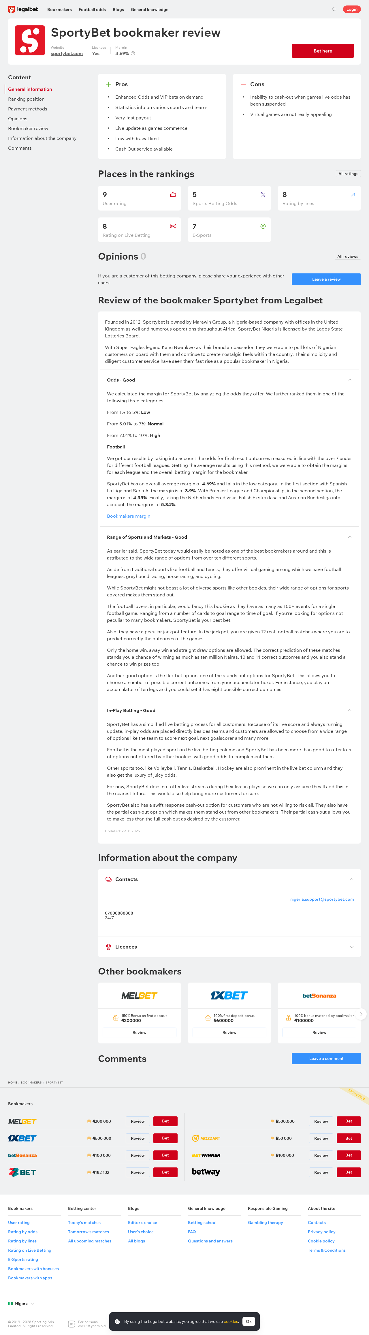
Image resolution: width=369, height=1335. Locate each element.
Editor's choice (142, 1222)
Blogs (118, 9)
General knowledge (149, 9)
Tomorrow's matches (88, 1231)
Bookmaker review (28, 128)
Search (334, 9)
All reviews (347, 256)
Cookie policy (321, 1241)
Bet (348, 1138)
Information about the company (42, 138)
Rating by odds (22, 1231)
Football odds (92, 9)
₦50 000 (284, 1138)
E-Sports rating (23, 1259)
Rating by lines (22, 1241)
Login (352, 9)
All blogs (136, 1241)
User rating (19, 1222)
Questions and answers (210, 1241)
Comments (20, 148)
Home (12, 1082)
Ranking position (26, 99)
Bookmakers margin (126, 516)
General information (30, 89)
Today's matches (84, 1222)
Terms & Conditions (327, 1250)
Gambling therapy (265, 1222)
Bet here (323, 51)
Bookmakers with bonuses (33, 1268)
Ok (249, 1321)
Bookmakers (59, 9)
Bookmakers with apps (30, 1277)
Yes (95, 53)
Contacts (317, 1222)
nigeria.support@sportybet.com (322, 899)
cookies (231, 1321)
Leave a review (326, 279)
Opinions (17, 118)
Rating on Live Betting (29, 1250)
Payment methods (27, 108)
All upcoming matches (89, 1241)
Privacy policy (322, 1231)
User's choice (141, 1231)
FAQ (192, 1231)
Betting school (202, 1222)
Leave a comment (326, 1058)
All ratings (348, 173)
